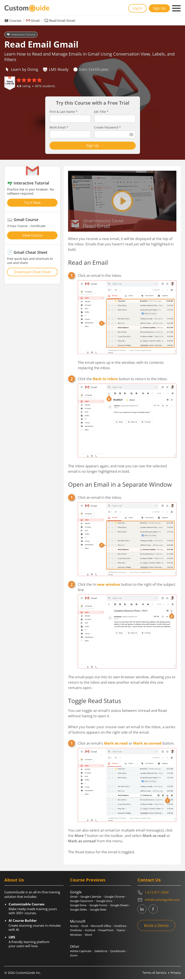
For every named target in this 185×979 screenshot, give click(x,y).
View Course (32, 235)
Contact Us (149, 880)
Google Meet (98, 909)
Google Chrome (114, 896)
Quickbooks (118, 951)
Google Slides (78, 909)
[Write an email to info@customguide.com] (159, 899)
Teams (121, 930)
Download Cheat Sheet (32, 272)
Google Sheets (119, 905)
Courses (15, 21)
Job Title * (101, 111)
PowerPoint (105, 930)
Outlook (90, 930)
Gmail (35, 21)
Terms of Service (154, 973)
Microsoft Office (101, 926)
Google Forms (98, 905)
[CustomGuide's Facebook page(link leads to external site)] (153, 909)
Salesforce (100, 951)
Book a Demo (156, 925)
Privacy (176, 973)
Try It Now (32, 202)
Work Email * (59, 127)
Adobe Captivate (80, 951)
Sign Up (159, 8)
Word (88, 935)
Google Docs (104, 901)
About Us (14, 880)
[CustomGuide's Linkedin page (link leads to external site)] (141, 909)
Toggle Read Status (94, 701)
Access (74, 926)
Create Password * (107, 127)
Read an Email (88, 262)
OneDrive (120, 926)
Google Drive (78, 905)
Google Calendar (90, 896)
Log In (137, 8)
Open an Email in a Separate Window (120, 484)
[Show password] (131, 134)
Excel (84, 926)
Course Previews (87, 880)
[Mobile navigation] (176, 8)
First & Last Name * (64, 111)
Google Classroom (81, 901)
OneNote (76, 930)
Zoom (74, 955)
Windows (76, 935)
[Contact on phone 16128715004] (159, 892)
